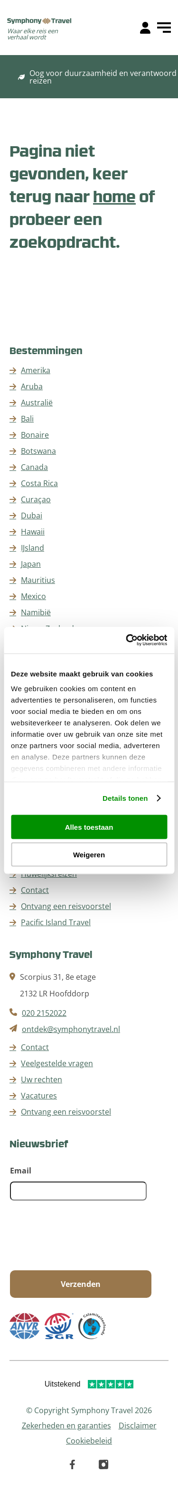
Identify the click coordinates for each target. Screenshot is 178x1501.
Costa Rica (39, 483)
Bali (27, 418)
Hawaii (33, 531)
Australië (37, 402)
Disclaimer (138, 1425)
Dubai (31, 515)
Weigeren (89, 855)
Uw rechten (41, 1079)
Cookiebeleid (89, 1440)
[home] (39, 21)
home (114, 195)
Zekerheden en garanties (66, 1425)
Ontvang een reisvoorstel (66, 906)
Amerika (35, 370)
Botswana (38, 451)
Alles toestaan (89, 827)
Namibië (36, 612)
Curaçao (36, 499)
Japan (31, 564)
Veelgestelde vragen (57, 1063)
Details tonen (125, 798)
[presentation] (82, 1236)
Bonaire (35, 435)
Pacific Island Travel (56, 922)
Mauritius (38, 580)
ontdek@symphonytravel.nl (71, 1029)
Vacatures (39, 1095)
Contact (35, 890)
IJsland (32, 548)
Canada (34, 467)
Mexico (33, 596)
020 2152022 (44, 1013)
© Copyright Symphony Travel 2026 (89, 1410)
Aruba (32, 386)
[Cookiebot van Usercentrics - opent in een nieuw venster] (126, 640)
